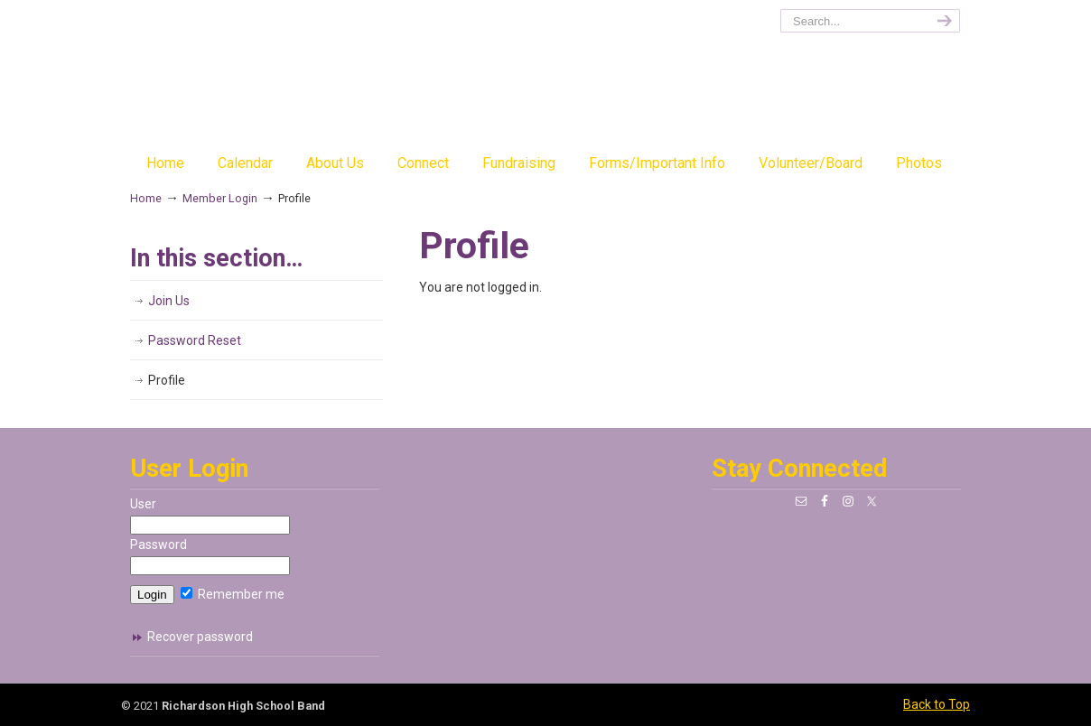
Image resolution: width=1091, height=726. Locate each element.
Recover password (200, 636)
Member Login (219, 198)
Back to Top (936, 704)
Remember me (232, 594)
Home (146, 198)
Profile (166, 380)
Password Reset (194, 340)
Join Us (169, 300)
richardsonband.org (545, 77)
